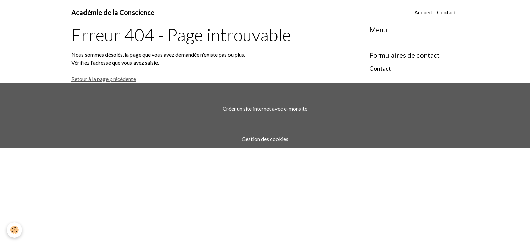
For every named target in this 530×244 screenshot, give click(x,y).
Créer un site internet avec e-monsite (265, 108)
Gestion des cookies (265, 139)
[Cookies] (14, 230)
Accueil (423, 12)
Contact (446, 12)
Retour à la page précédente (103, 79)
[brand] (112, 12)
